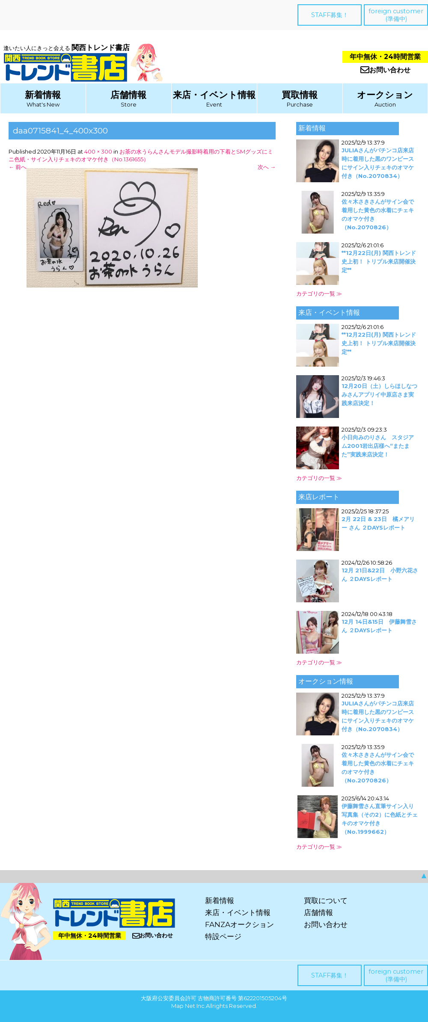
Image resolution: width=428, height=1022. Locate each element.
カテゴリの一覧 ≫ (319, 293)
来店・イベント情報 (214, 94)
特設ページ (223, 936)
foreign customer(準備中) (396, 15)
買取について (326, 900)
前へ (18, 166)
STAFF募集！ (329, 15)
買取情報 (300, 94)
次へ (267, 166)
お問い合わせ (385, 70)
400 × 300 (98, 151)
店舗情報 (128, 94)
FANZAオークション (239, 924)
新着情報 (43, 94)
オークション (385, 94)
